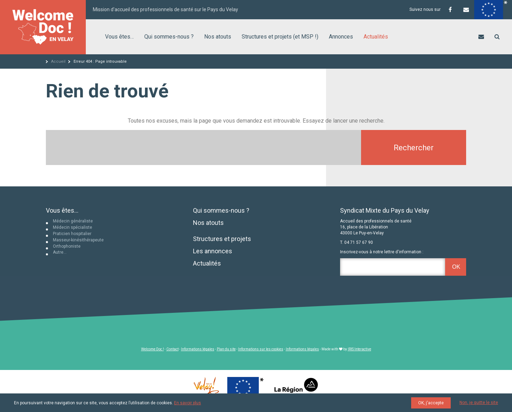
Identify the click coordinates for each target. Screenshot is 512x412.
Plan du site (226, 349)
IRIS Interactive (359, 349)
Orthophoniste (67, 246)
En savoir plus (187, 402)
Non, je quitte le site (478, 402)
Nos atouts (217, 36)
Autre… (60, 252)
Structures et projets (222, 238)
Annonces (341, 36)
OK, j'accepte (431, 402)
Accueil (58, 61)
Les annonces (212, 251)
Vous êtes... (62, 210)
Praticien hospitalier (72, 233)
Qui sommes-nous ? (169, 36)
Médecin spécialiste (72, 227)
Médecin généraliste (73, 221)
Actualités (376, 36)
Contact (172, 349)
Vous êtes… (119, 36)
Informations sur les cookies (260, 349)
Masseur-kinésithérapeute (78, 240)
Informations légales (197, 349)
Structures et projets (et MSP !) (280, 36)
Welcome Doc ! (152, 349)
